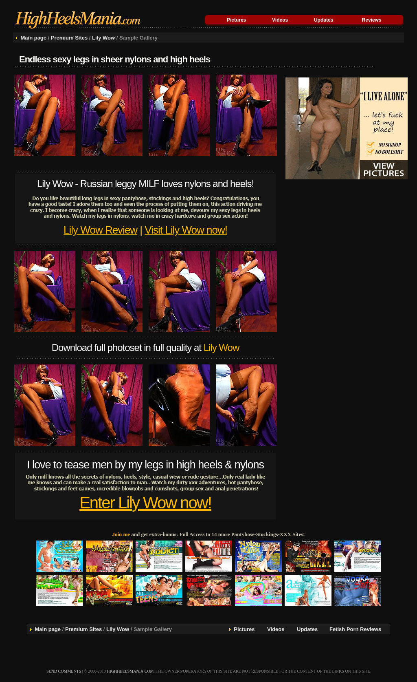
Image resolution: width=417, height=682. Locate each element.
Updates (323, 20)
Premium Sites (69, 38)
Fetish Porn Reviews (355, 629)
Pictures (236, 20)
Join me (121, 534)
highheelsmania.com (130, 671)
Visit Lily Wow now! (186, 230)
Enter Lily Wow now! (145, 503)
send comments (63, 671)
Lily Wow (103, 38)
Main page (33, 38)
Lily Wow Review (100, 230)
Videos (280, 20)
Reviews (372, 20)
